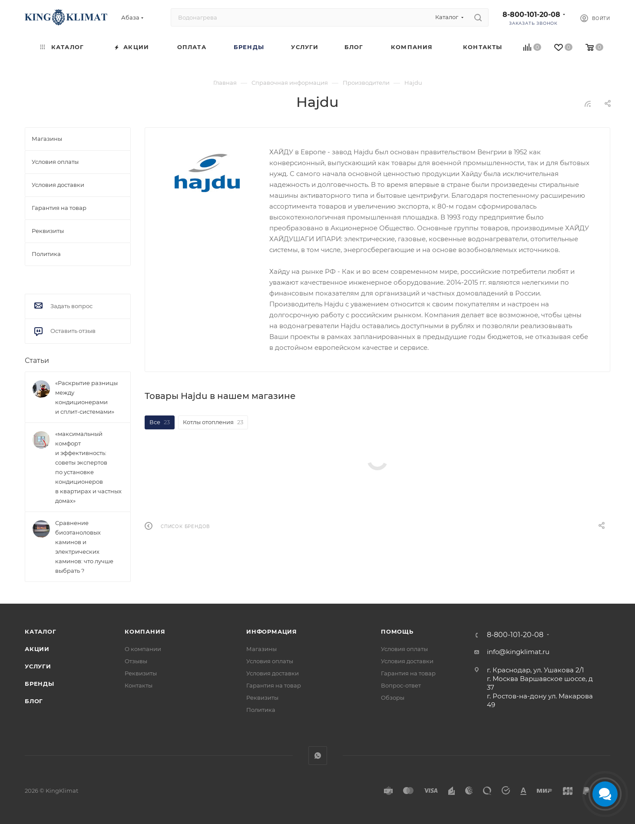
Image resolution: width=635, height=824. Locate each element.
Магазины (261, 648)
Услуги (38, 666)
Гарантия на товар (273, 685)
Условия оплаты (269, 661)
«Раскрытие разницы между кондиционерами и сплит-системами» (86, 397)
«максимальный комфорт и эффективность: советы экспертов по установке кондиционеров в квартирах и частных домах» (88, 467)
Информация (271, 631)
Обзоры (392, 697)
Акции (37, 648)
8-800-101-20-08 (531, 14)
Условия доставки (272, 673)
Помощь (397, 631)
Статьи (37, 360)
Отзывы (136, 661)
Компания (145, 631)
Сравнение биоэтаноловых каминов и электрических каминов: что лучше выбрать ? (84, 546)
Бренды (39, 683)
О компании (143, 648)
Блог (34, 701)
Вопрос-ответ (401, 685)
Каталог (40, 631)
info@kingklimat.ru (518, 652)
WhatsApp (317, 755)
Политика (260, 709)
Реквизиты (141, 673)
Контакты (138, 685)
